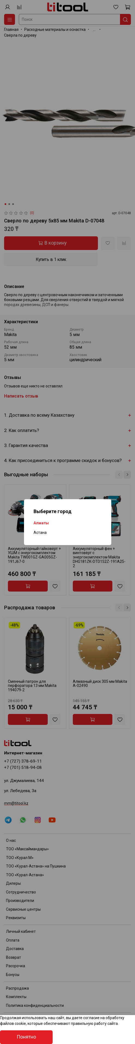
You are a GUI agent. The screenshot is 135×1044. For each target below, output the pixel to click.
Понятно (26, 1037)
